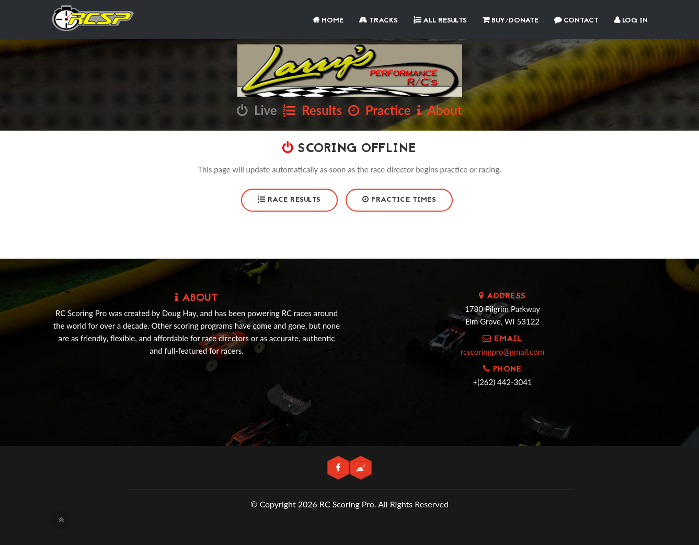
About (439, 110)
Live (257, 110)
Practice (379, 110)
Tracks (378, 20)
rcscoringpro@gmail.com (502, 351)
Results (312, 110)
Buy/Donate (510, 20)
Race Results (289, 199)
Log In (631, 20)
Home (328, 20)
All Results (440, 20)
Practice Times (399, 199)
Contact (576, 20)
